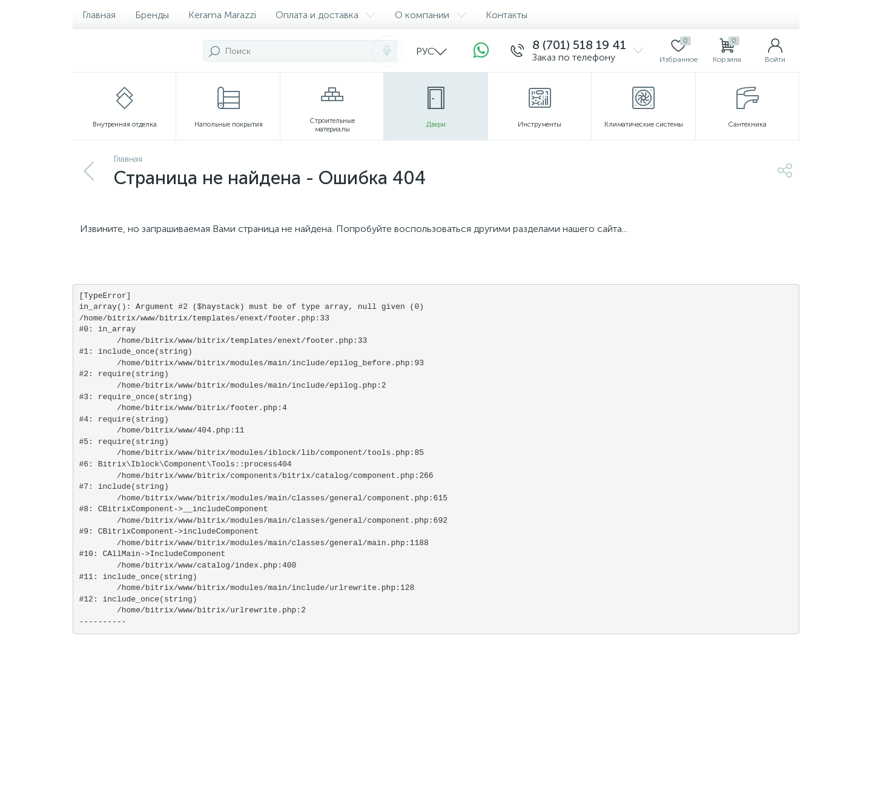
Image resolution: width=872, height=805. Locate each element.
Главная (99, 15)
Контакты (506, 15)
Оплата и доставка (325, 15)
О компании (430, 15)
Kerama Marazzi (222, 15)
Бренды (152, 15)
